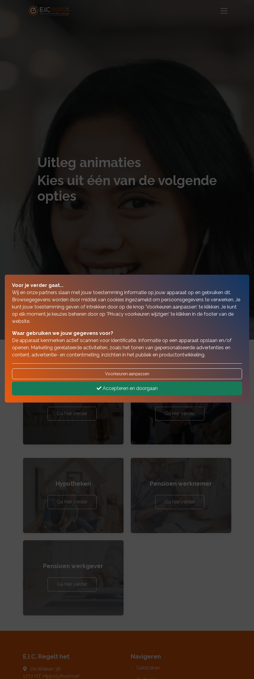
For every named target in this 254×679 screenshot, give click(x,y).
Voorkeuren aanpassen (127, 373)
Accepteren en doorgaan (127, 388)
